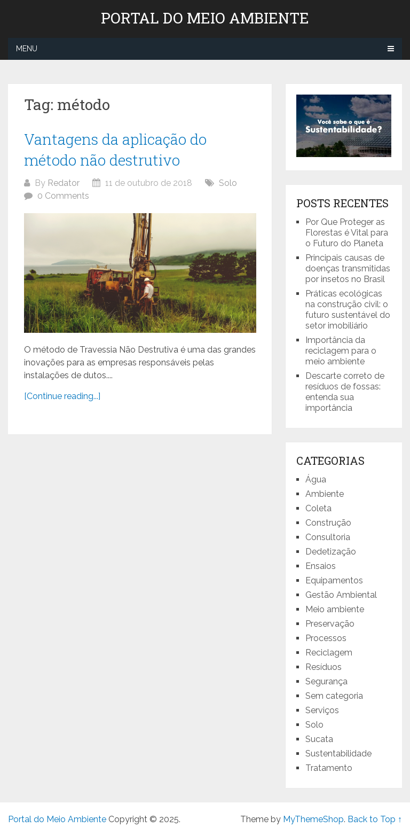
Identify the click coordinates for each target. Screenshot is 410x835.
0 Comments (63, 196)
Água (315, 479)
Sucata (319, 739)
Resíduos (323, 667)
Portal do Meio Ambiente (205, 18)
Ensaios (320, 566)
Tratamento (328, 768)
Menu (26, 48)
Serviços (322, 710)
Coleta (318, 508)
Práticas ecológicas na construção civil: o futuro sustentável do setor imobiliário (347, 309)
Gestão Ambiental (341, 595)
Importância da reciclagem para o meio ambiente (340, 350)
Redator (64, 183)
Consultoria (327, 537)
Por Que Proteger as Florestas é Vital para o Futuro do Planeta (346, 232)
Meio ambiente (334, 609)
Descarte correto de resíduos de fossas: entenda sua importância (344, 392)
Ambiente (324, 494)
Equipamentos (334, 580)
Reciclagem (328, 652)
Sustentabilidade (338, 753)
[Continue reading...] (62, 396)
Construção (328, 523)
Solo (228, 183)
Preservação (329, 624)
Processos (325, 638)
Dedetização (330, 552)
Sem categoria (334, 696)
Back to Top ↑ (375, 819)
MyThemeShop (313, 819)
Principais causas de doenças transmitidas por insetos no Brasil (347, 268)
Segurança (326, 681)
